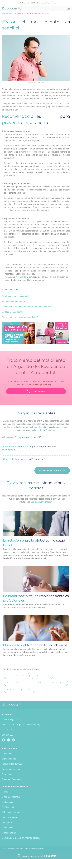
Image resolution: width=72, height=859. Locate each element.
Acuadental (45, 104)
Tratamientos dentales (12, 764)
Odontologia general (11, 812)
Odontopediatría (9, 817)
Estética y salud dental (12, 312)
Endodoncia (7, 802)
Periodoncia (7, 828)
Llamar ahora (35, 391)
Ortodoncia (7, 822)
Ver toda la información (41, 502)
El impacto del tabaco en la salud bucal (35, 645)
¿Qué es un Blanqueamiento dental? (21, 437)
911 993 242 (7, 730)
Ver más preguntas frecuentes (52, 470)
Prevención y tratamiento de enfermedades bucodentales (28, 307)
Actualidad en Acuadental (13, 301)
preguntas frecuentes (32, 427)
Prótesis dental (9, 833)
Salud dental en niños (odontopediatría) (20, 317)
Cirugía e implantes (11, 797)
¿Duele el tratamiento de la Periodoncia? (23, 459)
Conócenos (7, 754)
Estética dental (9, 807)
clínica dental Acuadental (44, 430)
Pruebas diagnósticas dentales (16, 296)
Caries (5, 792)
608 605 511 (7, 735)
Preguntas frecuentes (12, 779)
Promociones (8, 774)
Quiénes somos (9, 759)
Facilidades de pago (11, 769)
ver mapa (53, 3)
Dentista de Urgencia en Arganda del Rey (21, 838)
